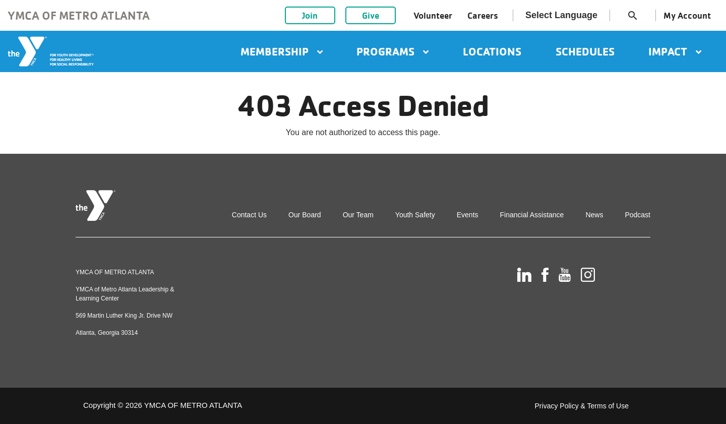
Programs (392, 51)
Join (310, 15)
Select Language (561, 15)
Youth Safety (415, 215)
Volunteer (432, 15)
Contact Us (249, 215)
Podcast (637, 215)
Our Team (358, 215)
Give (370, 15)
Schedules (585, 51)
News (594, 215)
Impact (674, 51)
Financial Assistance (532, 215)
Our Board (304, 215)
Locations (492, 51)
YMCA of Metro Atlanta (79, 15)
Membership (281, 51)
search (633, 16)
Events (467, 215)
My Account (687, 15)
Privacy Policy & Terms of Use (582, 406)
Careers (482, 15)
